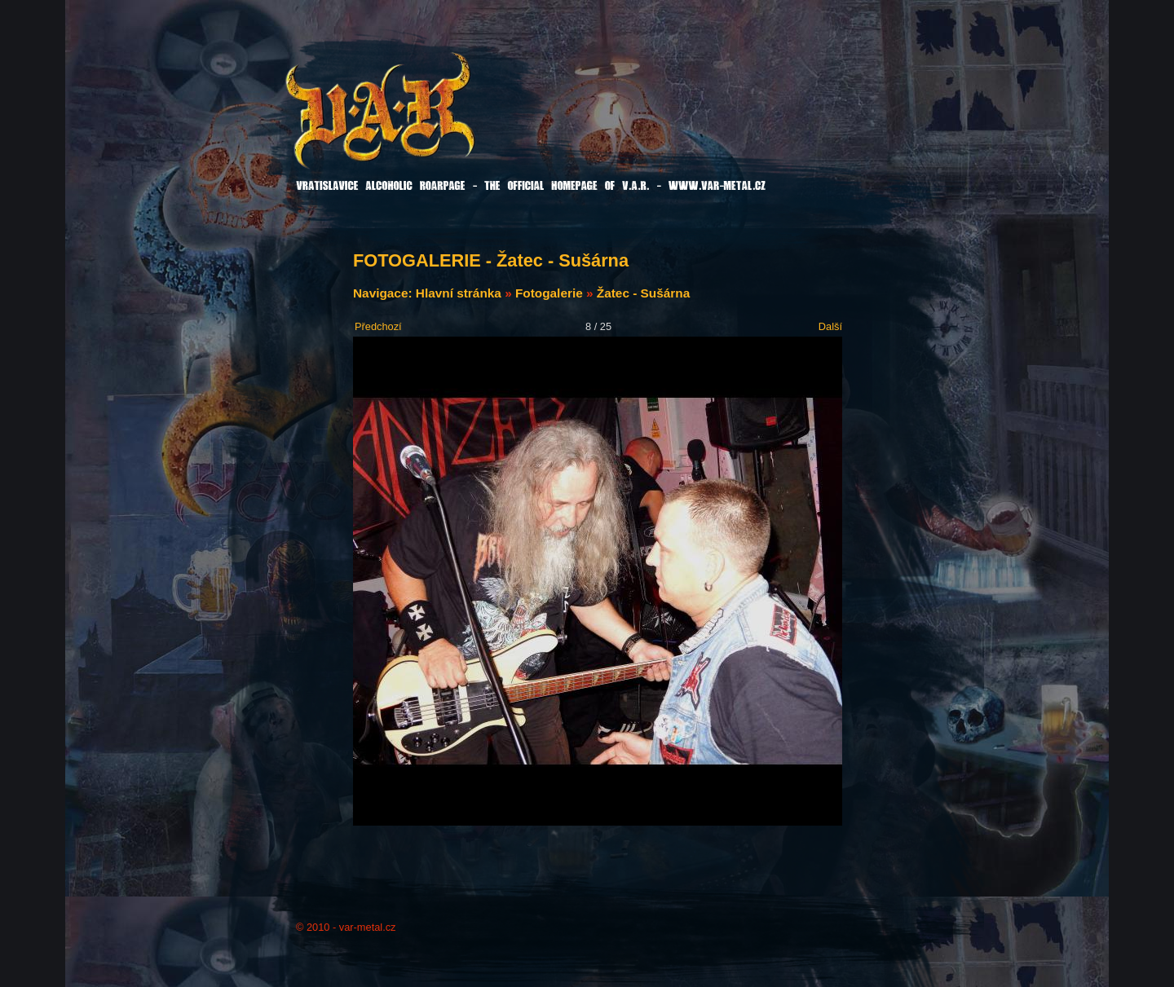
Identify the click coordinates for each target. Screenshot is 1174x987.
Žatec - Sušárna (643, 293)
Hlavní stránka (458, 293)
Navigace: (384, 293)
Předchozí (378, 326)
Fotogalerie (549, 293)
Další (830, 326)
